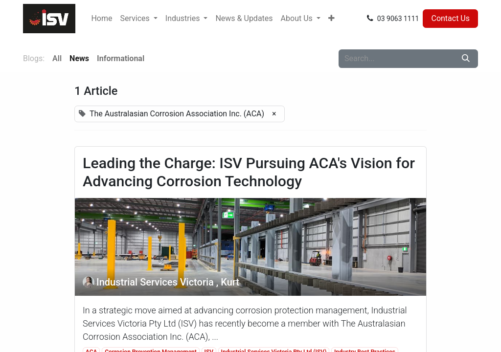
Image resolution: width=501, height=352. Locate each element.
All (57, 58)
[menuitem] (101, 18)
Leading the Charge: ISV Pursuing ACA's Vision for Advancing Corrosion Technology (249, 172)
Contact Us (450, 18)
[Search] (466, 58)
